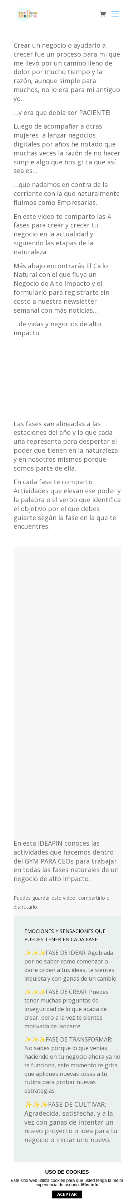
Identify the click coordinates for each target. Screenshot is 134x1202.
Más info (90, 1184)
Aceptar (67, 1194)
